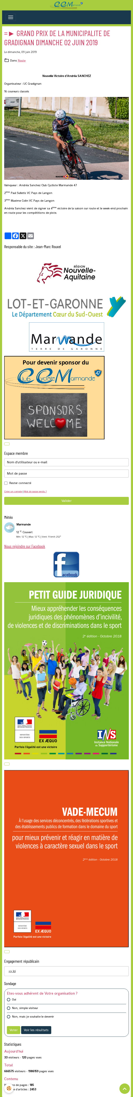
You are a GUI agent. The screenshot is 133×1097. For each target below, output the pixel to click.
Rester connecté (20, 483)
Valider (66, 501)
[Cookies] (9, 1088)
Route (22, 60)
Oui (14, 999)
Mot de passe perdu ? (35, 491)
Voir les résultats (36, 1030)
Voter (14, 1030)
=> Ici (12, 971)
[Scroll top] (124, 1088)
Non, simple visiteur (25, 1008)
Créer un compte (13, 491)
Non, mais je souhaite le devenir (33, 1016)
